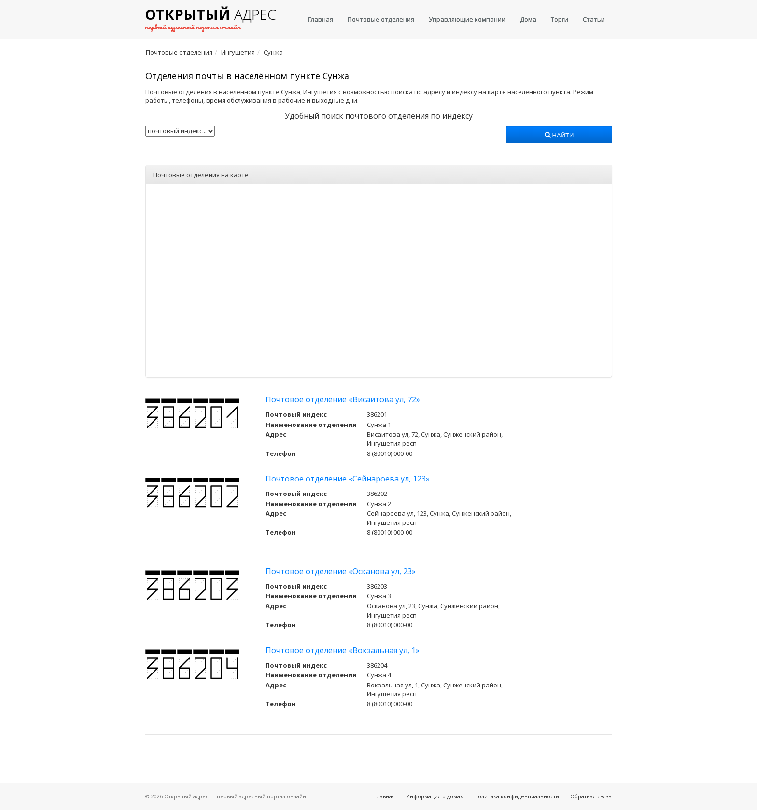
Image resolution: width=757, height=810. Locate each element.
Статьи (594, 19)
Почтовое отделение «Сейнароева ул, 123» (348, 478)
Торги (559, 19)
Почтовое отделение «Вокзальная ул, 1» (343, 650)
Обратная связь (591, 796)
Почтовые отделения (381, 19)
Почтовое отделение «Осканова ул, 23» (341, 571)
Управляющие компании (467, 19)
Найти (559, 135)
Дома (528, 19)
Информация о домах (434, 796)
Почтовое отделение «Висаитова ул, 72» (343, 399)
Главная (320, 19)
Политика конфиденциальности (516, 796)
